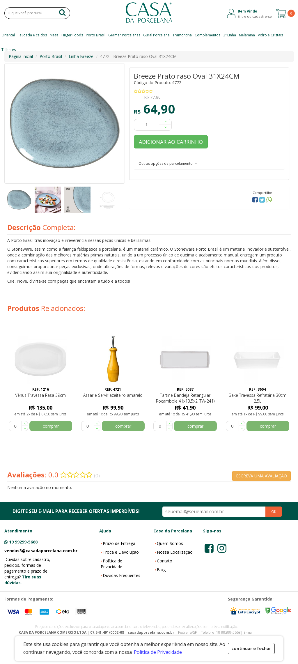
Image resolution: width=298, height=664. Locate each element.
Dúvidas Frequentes (121, 575)
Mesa (54, 35)
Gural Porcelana (156, 35)
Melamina (247, 35)
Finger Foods (72, 35)
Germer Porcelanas (124, 35)
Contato (164, 561)
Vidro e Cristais (270, 35)
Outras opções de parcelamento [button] (168, 163)
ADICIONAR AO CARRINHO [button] (171, 141)
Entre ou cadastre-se (255, 16)
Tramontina (182, 35)
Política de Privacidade (111, 563)
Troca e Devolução (121, 552)
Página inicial (21, 56)
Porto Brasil (95, 35)
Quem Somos (170, 543)
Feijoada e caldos (32, 35)
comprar (51, 426)
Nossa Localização (175, 552)
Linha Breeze (81, 56)
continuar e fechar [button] (251, 648)
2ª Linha (229, 35)
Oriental (8, 35)
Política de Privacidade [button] (158, 652)
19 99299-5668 (23, 542)
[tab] (209, 163)
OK (273, 511)
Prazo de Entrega (119, 543)
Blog (161, 569)
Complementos (207, 35)
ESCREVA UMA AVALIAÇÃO (261, 476)
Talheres (8, 49)
